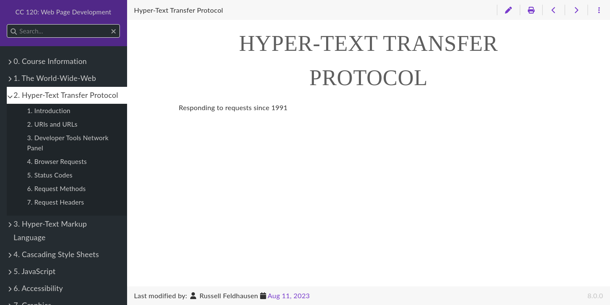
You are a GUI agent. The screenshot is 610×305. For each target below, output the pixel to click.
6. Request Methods (56, 188)
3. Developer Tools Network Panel (67, 143)
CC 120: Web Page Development (63, 12)
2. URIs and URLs (52, 124)
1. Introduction (48, 110)
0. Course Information (50, 61)
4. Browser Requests (57, 161)
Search (7, 24)
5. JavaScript (34, 271)
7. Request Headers (55, 202)
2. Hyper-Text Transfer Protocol (66, 95)
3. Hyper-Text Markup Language (50, 230)
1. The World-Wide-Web (55, 78)
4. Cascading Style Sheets (56, 254)
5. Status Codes (49, 175)
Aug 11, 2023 (289, 295)
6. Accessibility (38, 288)
